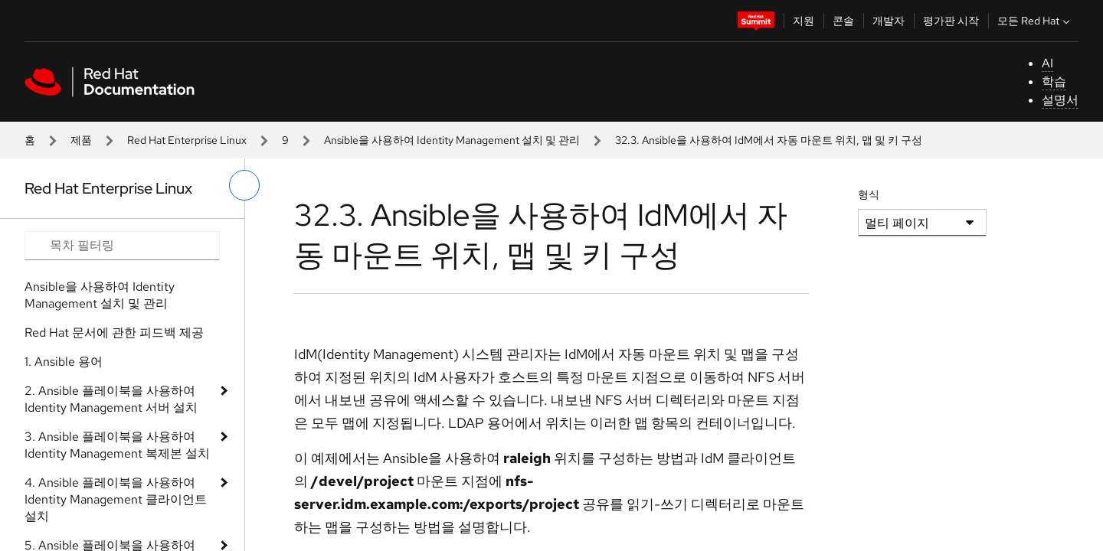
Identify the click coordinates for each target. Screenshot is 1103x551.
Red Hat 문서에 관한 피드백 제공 (114, 332)
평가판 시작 (951, 21)
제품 (81, 140)
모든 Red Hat (1035, 21)
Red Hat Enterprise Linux (187, 140)
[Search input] (122, 245)
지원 (803, 21)
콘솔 (843, 21)
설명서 (1060, 100)
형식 (868, 194)
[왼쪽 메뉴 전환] (244, 185)
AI (1047, 63)
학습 (1054, 81)
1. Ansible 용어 (64, 362)
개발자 (888, 21)
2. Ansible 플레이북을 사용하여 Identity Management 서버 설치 (111, 399)
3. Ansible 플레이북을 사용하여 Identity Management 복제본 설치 (117, 445)
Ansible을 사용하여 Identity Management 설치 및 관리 (452, 140)
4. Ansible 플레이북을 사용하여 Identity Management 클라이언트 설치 (116, 499)
